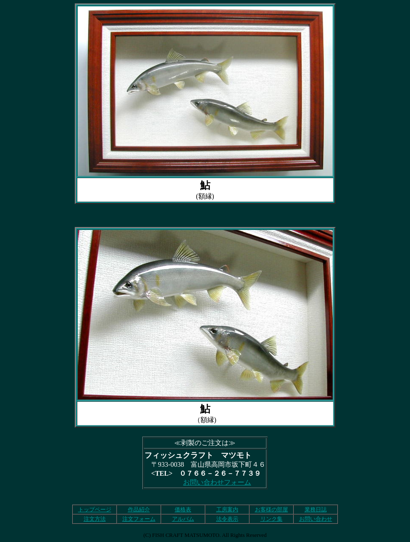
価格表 (183, 509)
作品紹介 (139, 509)
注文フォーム (139, 519)
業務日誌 (316, 509)
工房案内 (227, 509)
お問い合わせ (315, 519)
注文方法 (95, 519)
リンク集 (271, 519)
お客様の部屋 (271, 509)
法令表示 (227, 519)
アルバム (183, 519)
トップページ (94, 509)
